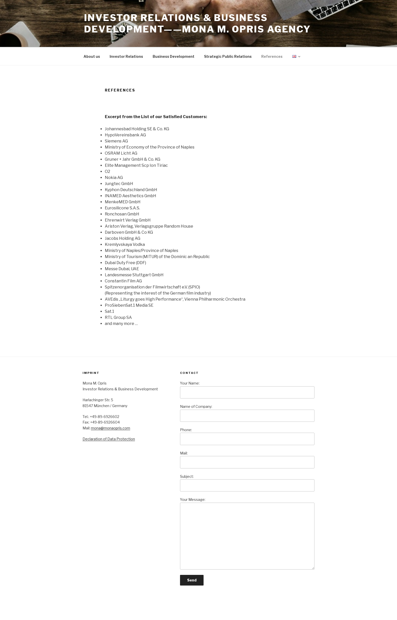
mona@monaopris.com (110, 428)
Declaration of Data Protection (109, 439)
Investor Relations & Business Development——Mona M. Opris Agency (197, 23)
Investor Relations (126, 56)
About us (92, 56)
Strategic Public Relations (228, 56)
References (272, 56)
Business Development (173, 56)
